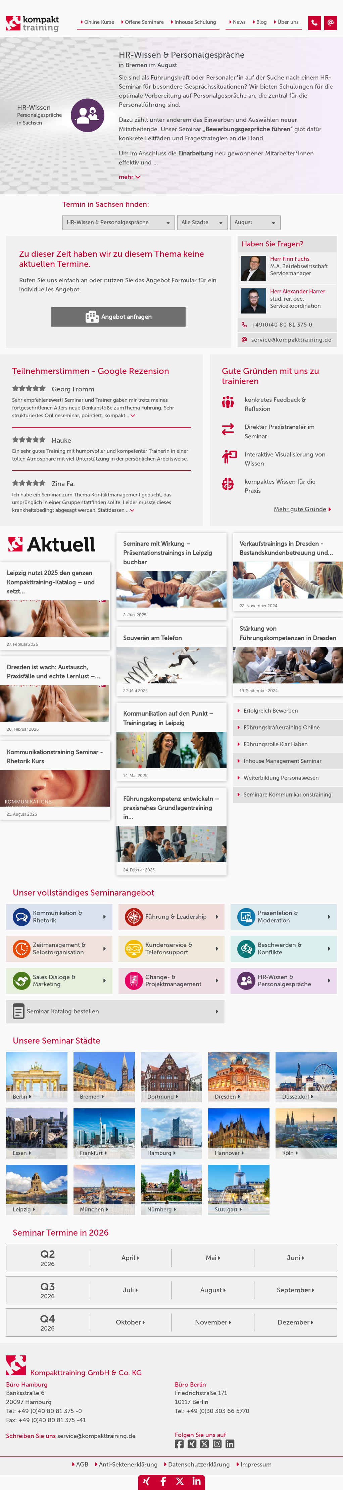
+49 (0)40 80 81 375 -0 (49, 1411)
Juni (295, 1258)
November (213, 1322)
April (130, 1258)
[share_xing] (146, 1482)
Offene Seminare (142, 22)
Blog (259, 22)
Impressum (254, 1464)
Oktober (130, 1322)
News (237, 22)
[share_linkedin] (196, 1482)
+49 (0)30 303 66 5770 (217, 1411)
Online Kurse (97, 22)
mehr (130, 177)
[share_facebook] (163, 1482)
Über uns (286, 22)
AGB (79, 1464)
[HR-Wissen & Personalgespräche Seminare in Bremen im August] (314, 23)
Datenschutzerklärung (196, 1464)
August (213, 1290)
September (295, 1290)
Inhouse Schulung (193, 22)
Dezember (295, 1322)
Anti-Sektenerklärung (126, 1464)
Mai (213, 1258)
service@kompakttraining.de (96, 1436)
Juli (130, 1290)
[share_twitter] (180, 1482)
